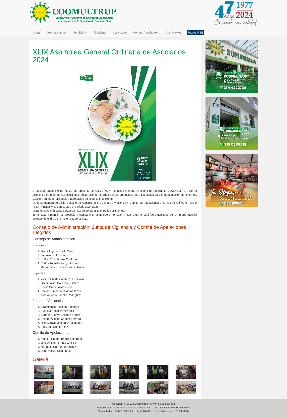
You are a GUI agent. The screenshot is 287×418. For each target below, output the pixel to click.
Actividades (120, 32)
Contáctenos (173, 32)
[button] (146, 33)
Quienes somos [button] (56, 32)
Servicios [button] (80, 32)
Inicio (36, 33)
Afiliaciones (100, 32)
